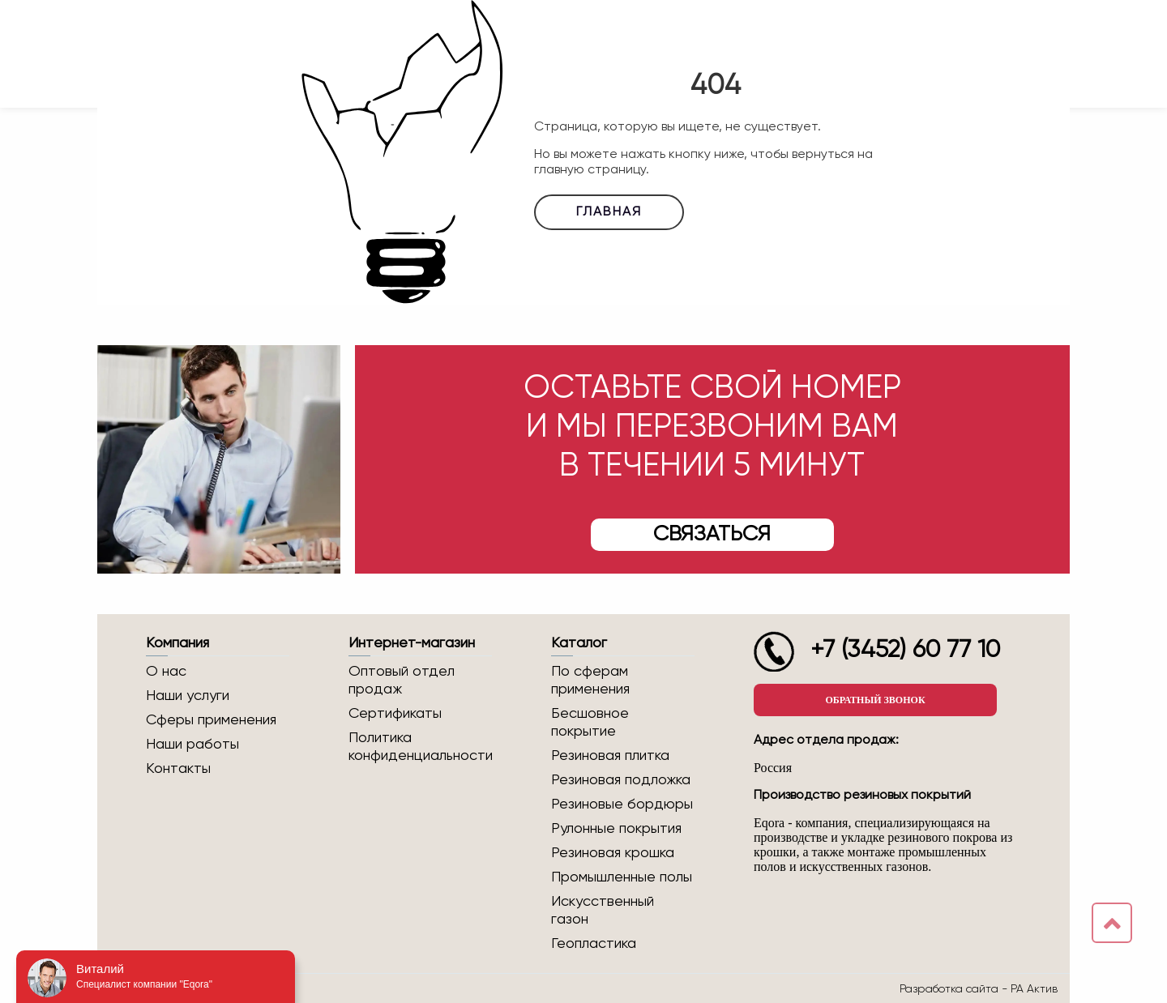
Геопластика (593, 944)
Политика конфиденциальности (420, 747)
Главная (609, 212)
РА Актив (1034, 988)
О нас (166, 671)
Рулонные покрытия (616, 829)
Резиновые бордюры (622, 804)
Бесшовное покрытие (590, 722)
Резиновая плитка (610, 756)
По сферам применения (590, 680)
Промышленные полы (621, 877)
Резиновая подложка (620, 780)
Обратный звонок (875, 700)
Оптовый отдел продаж (401, 680)
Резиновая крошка (612, 853)
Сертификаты (395, 713)
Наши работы (192, 744)
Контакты (178, 769)
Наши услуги (187, 696)
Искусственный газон (602, 910)
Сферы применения (211, 720)
